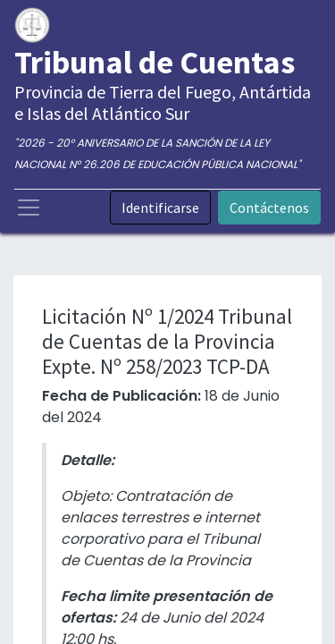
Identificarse (160, 207)
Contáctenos (269, 207)
